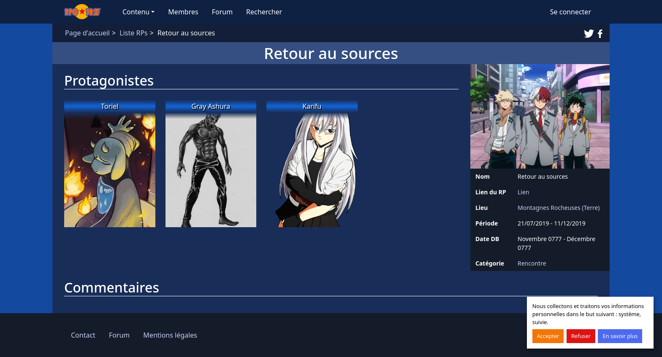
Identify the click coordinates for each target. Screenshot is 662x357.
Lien (523, 192)
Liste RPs (133, 33)
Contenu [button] (135, 11)
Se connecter (570, 11)
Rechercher (264, 11)
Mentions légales (170, 335)
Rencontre (532, 263)
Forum (222, 11)
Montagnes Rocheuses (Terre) (559, 208)
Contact (83, 335)
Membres (183, 11)
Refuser (581, 336)
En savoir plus (620, 336)
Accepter (548, 336)
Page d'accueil (87, 33)
